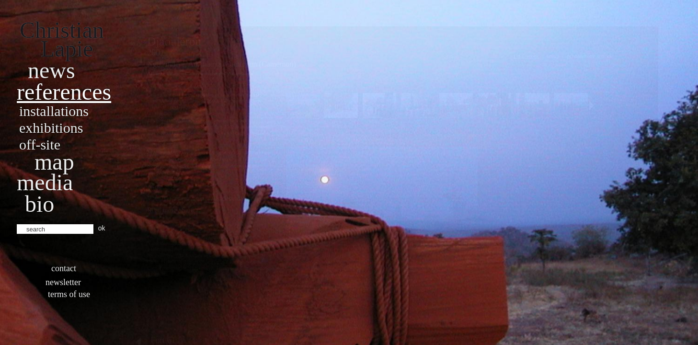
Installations (54, 111)
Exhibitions (51, 128)
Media (45, 182)
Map (54, 161)
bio (39, 204)
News (51, 70)
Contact (63, 268)
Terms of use (69, 294)
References (64, 91)
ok (101, 228)
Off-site (39, 144)
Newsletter (63, 282)
